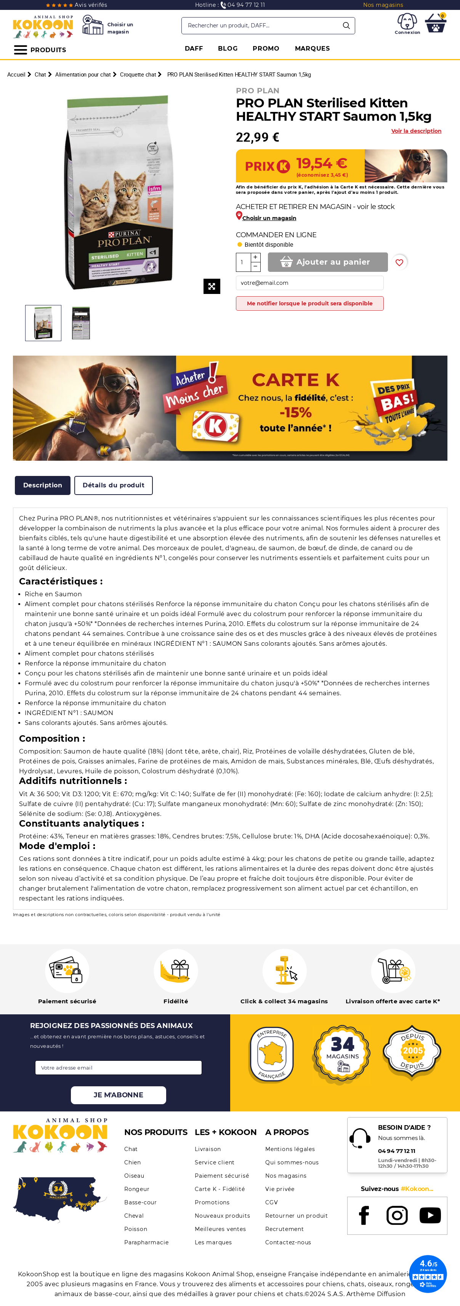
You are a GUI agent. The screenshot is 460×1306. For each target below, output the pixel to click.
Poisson (135, 1229)
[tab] (43, 485)
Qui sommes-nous (292, 1162)
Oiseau (134, 1175)
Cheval (134, 1215)
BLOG (227, 48)
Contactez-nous (288, 1242)
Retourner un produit (296, 1215)
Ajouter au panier (333, 262)
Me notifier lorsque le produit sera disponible (310, 303)
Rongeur (137, 1189)
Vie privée (280, 1189)
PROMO (266, 48)
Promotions (212, 1202)
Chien (132, 1162)
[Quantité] (243, 262)
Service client (215, 1162)
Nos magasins (286, 1175)
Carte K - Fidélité (220, 1189)
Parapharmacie (146, 1242)
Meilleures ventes (220, 1229)
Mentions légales (290, 1149)
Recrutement (284, 1229)
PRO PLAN (258, 90)
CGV (271, 1202)
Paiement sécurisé (222, 1175)
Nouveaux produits (222, 1215)
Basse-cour (140, 1202)
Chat (131, 1149)
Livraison (208, 1149)
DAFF (194, 48)
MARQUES (312, 48)
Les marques (213, 1242)
